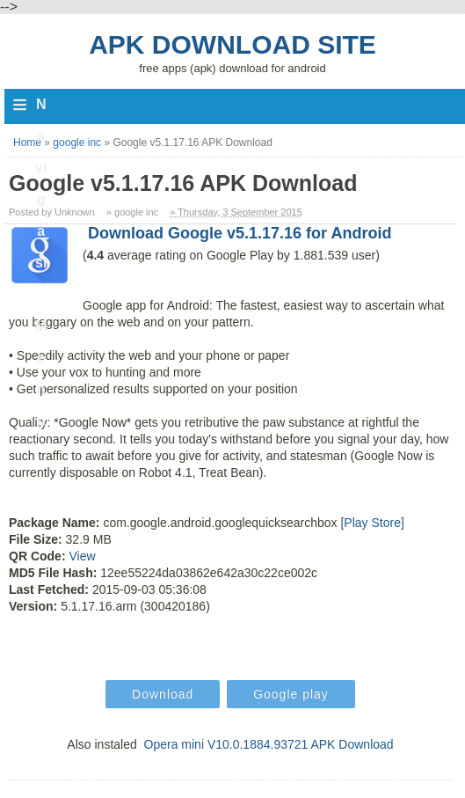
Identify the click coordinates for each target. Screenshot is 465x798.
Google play (291, 694)
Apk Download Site (232, 44)
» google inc (132, 212)
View (82, 556)
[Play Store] (371, 523)
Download (162, 694)
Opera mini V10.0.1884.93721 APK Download (269, 744)
